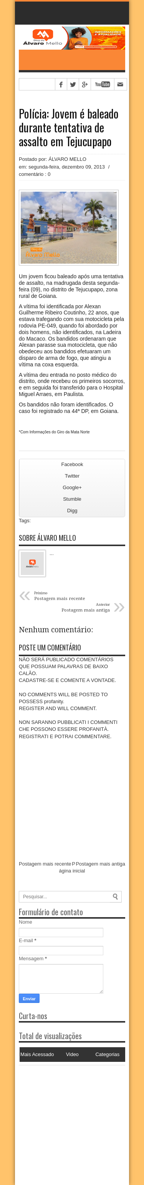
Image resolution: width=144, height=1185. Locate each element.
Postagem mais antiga (100, 864)
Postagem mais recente (45, 864)
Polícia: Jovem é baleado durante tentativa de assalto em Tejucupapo (69, 127)
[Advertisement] (67, 1113)
